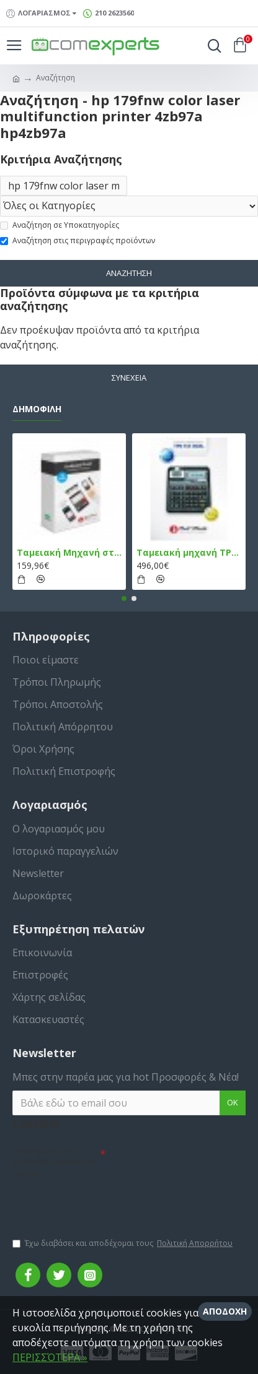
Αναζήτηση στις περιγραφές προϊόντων (77, 240)
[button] (124, 598)
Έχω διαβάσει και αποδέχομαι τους (123, 1243)
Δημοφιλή (36, 409)
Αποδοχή (225, 1311)
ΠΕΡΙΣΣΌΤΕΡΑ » (49, 1357)
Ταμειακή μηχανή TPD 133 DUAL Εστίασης (188, 552)
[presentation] (99, 1202)
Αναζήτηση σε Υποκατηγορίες (59, 225)
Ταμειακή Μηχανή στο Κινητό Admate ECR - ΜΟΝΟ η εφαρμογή (69, 552)
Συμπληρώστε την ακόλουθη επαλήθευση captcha (54, 1162)
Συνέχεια (129, 377)
